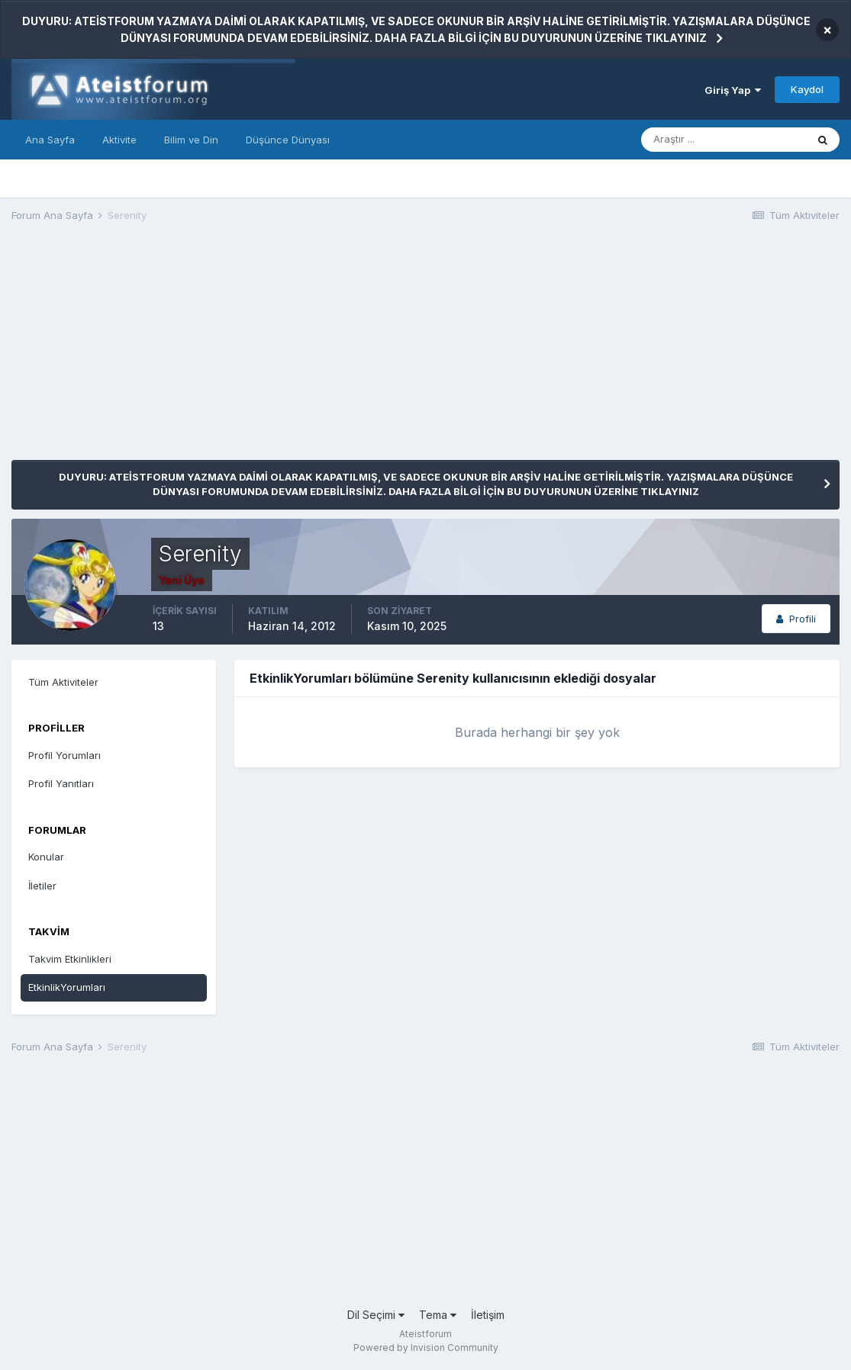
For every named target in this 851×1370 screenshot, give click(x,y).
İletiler (42, 886)
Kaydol (807, 89)
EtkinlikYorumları (66, 987)
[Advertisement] (289, 353)
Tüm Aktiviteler (63, 682)
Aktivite (119, 139)
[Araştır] (723, 139)
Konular (46, 857)
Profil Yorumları (64, 755)
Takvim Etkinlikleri (69, 959)
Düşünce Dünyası (288, 139)
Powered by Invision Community (425, 1347)
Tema (437, 1314)
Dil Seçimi (376, 1314)
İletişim (487, 1314)
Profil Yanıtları (61, 783)
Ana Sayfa (50, 139)
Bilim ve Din (191, 139)
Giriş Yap (732, 90)
